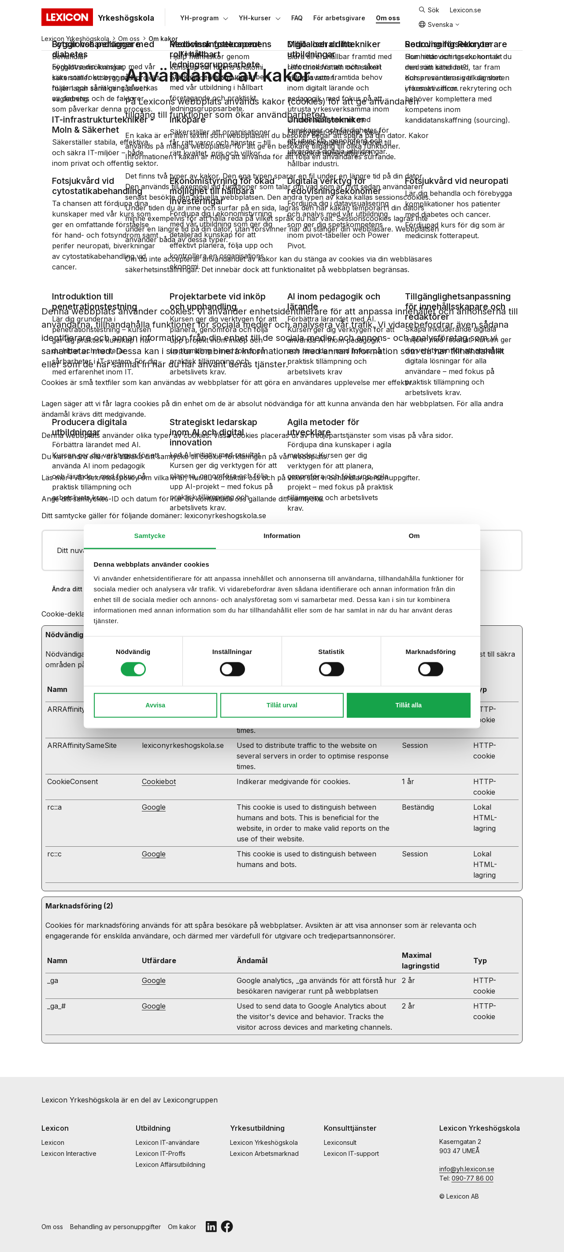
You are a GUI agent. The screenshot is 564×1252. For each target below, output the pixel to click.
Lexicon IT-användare (168, 1142)
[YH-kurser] (255, 17)
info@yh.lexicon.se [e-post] (466, 1169)
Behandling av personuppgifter (115, 1226)
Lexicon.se (465, 10)
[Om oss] (388, 17)
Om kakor (182, 1226)
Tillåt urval (282, 705)
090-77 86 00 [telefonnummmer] (473, 1178)
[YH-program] (199, 17)
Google (154, 807)
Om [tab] (413, 535)
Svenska (435, 24)
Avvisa (155, 705)
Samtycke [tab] (150, 535)
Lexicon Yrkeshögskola (75, 38)
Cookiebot (159, 781)
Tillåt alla (409, 705)
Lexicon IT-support (351, 1153)
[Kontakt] (192, 53)
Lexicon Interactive (68, 1153)
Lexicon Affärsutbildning (170, 1164)
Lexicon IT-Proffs (161, 1153)
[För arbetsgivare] (339, 17)
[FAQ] (297, 17)
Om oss (129, 38)
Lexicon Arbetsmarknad (264, 1153)
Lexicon (52, 1142)
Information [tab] (282, 535)
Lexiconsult (340, 1142)
